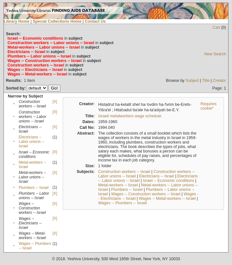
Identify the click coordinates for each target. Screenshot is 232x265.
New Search (215, 54)
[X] (54, 101)
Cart (216, 27)
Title (206, 80)
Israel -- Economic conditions (168, 180)
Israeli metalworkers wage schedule (130, 116)
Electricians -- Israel (156, 176)
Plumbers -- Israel (33, 187)
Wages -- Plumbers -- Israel (122, 203)
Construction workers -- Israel (124, 171)
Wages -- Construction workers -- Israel (145, 194)
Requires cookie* (209, 106)
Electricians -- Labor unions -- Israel (31, 141)
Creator (219, 80)
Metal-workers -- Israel (118, 185)
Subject (192, 80)
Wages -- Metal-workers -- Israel (167, 198)
